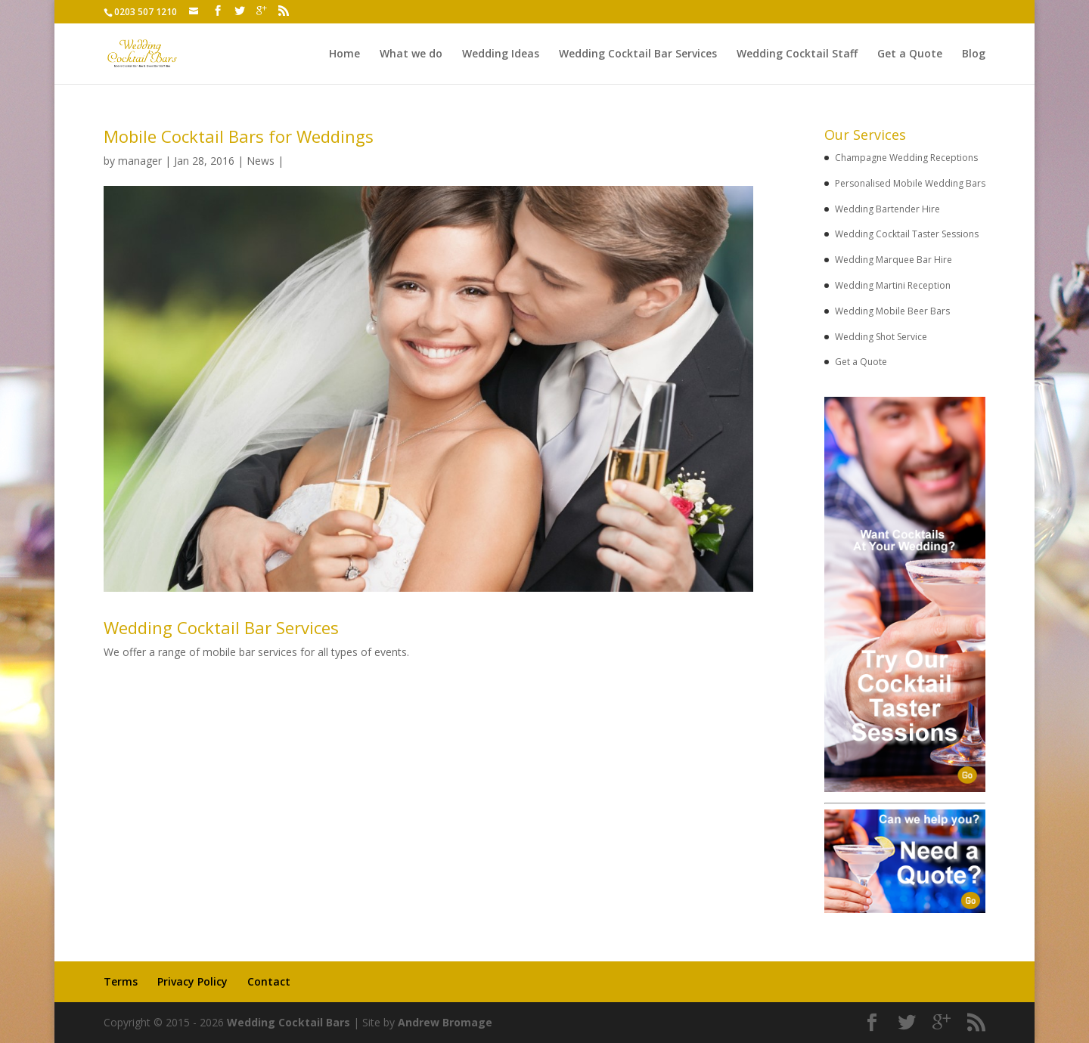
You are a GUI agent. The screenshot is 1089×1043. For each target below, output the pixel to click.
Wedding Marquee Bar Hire (893, 259)
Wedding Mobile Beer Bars (892, 311)
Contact (268, 981)
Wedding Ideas (500, 54)
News (261, 160)
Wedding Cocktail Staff (797, 54)
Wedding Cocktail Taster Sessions (907, 233)
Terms (121, 981)
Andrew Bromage (445, 1022)
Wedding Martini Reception (893, 285)
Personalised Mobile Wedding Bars (910, 183)
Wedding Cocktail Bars (288, 1022)
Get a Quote (909, 54)
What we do (411, 54)
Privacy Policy (192, 981)
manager (140, 160)
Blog (973, 54)
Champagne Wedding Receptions (906, 157)
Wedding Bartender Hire (887, 209)
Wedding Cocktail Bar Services (638, 54)
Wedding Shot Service (881, 336)
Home (344, 54)
